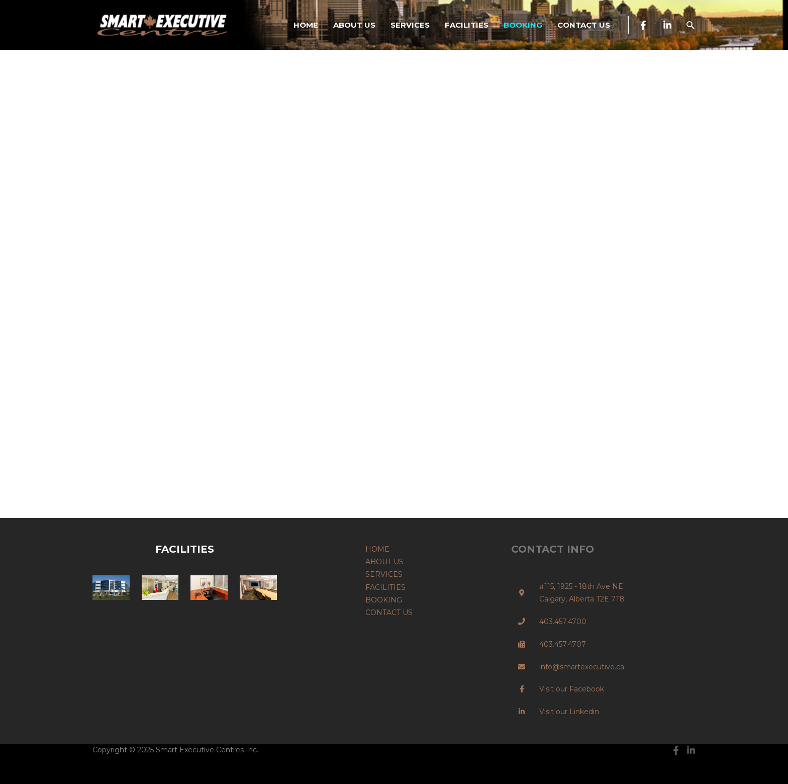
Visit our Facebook (571, 688)
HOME (305, 25)
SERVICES (410, 25)
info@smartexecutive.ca (581, 666)
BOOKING (523, 25)
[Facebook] (643, 25)
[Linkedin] (667, 25)
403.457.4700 (562, 621)
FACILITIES (466, 25)
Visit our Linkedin (569, 711)
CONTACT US (583, 25)
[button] (690, 25)
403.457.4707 (562, 644)
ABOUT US (354, 25)
